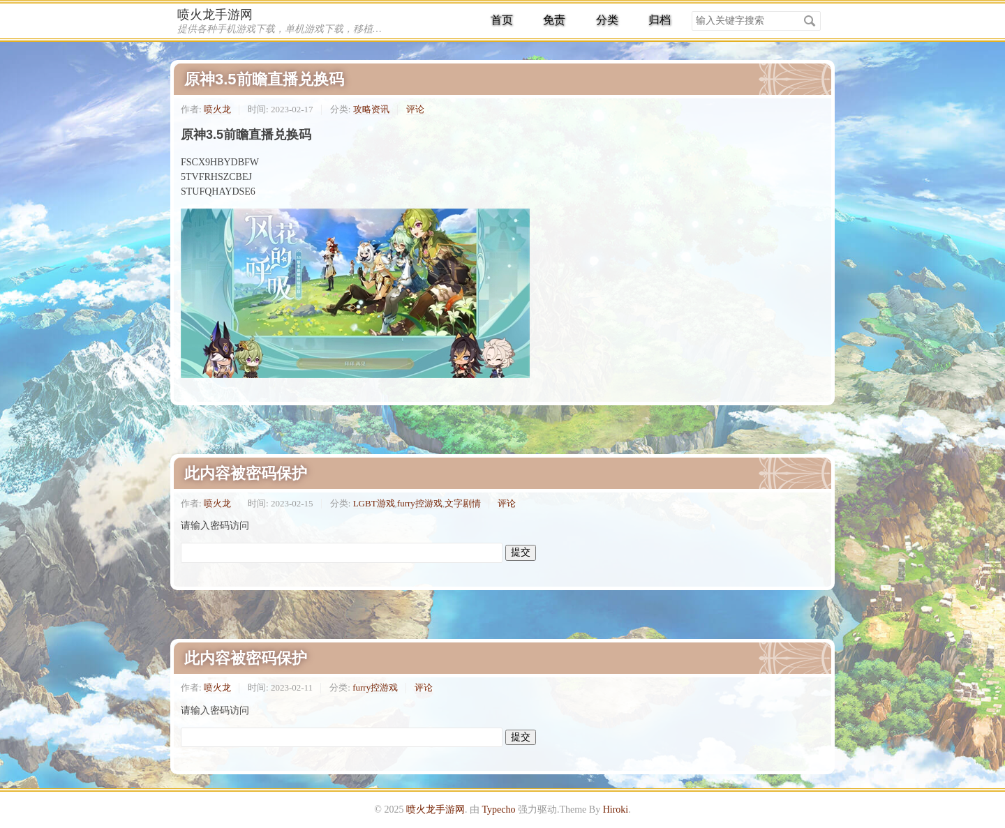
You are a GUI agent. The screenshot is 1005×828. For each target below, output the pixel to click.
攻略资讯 (371, 109)
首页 (502, 20)
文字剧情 (463, 503)
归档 (659, 20)
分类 (607, 20)
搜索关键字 (691, 10)
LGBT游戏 (374, 503)
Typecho (498, 809)
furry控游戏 (419, 503)
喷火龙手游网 (215, 15)
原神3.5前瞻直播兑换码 (264, 79)
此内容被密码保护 (245, 473)
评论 (415, 109)
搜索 (809, 21)
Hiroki (616, 809)
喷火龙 (217, 109)
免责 (554, 20)
